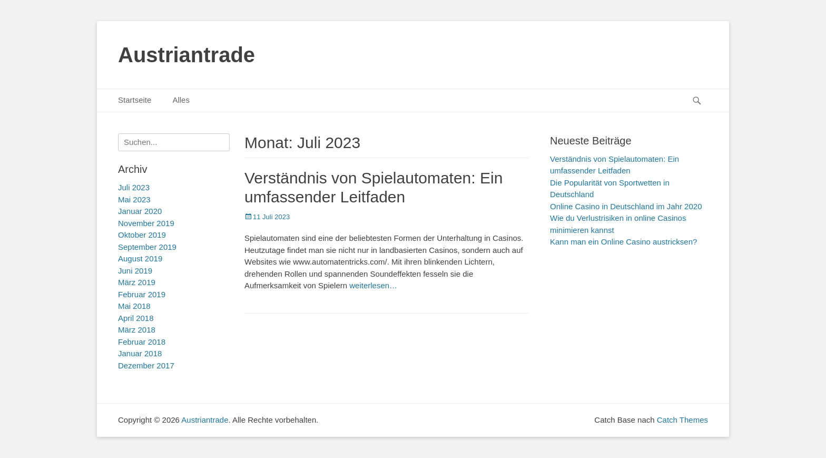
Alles (181, 99)
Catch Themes (682, 419)
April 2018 (136, 318)
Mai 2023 (134, 199)
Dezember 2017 (146, 365)
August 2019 (140, 258)
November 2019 (146, 223)
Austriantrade (186, 54)
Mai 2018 (134, 305)
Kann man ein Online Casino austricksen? (623, 241)
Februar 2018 (141, 341)
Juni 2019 (135, 270)
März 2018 (136, 329)
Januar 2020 (140, 211)
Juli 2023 (134, 187)
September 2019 (147, 246)
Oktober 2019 (142, 234)
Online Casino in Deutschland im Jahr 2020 (626, 206)
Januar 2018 (140, 353)
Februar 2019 (141, 294)
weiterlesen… (373, 285)
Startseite (134, 99)
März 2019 (136, 282)
